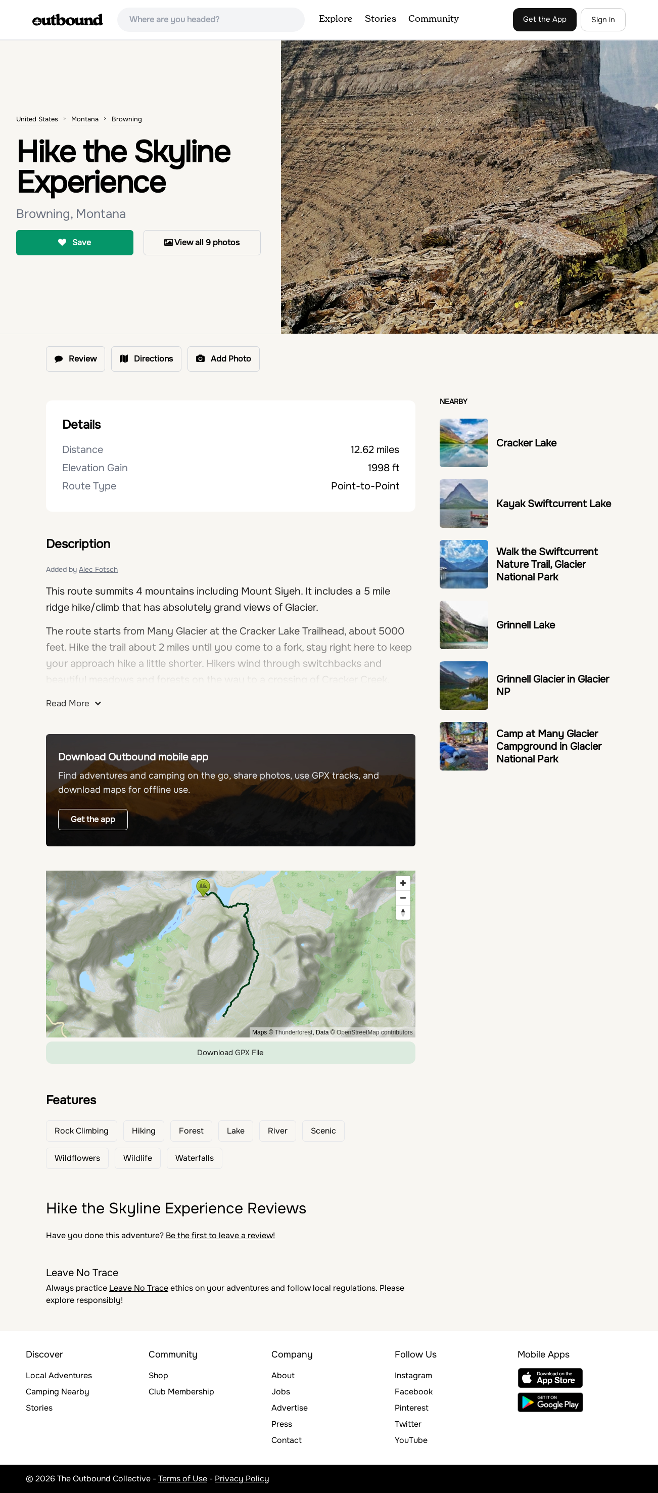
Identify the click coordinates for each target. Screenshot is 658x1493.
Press (281, 1424)
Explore (336, 19)
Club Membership (181, 1391)
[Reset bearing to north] (403, 912)
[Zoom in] (403, 883)
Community (433, 19)
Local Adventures (59, 1375)
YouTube (411, 1440)
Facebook (414, 1391)
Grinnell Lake (525, 625)
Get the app (93, 819)
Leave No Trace (138, 1288)
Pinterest (412, 1407)
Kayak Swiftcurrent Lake (553, 503)
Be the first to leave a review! (220, 1235)
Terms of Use (182, 1478)
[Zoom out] (403, 897)
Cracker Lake (526, 443)
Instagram (413, 1375)
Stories (380, 19)
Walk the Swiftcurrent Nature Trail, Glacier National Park (547, 564)
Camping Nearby (57, 1391)
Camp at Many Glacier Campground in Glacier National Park (548, 746)
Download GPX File (230, 1053)
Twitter (408, 1424)
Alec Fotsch (98, 569)
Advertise (289, 1407)
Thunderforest (294, 1032)
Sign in (603, 20)
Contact (286, 1440)
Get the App (545, 19)
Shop (158, 1375)
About (283, 1375)
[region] (230, 954)
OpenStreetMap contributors (375, 1032)
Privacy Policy (242, 1478)
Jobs (280, 1391)
